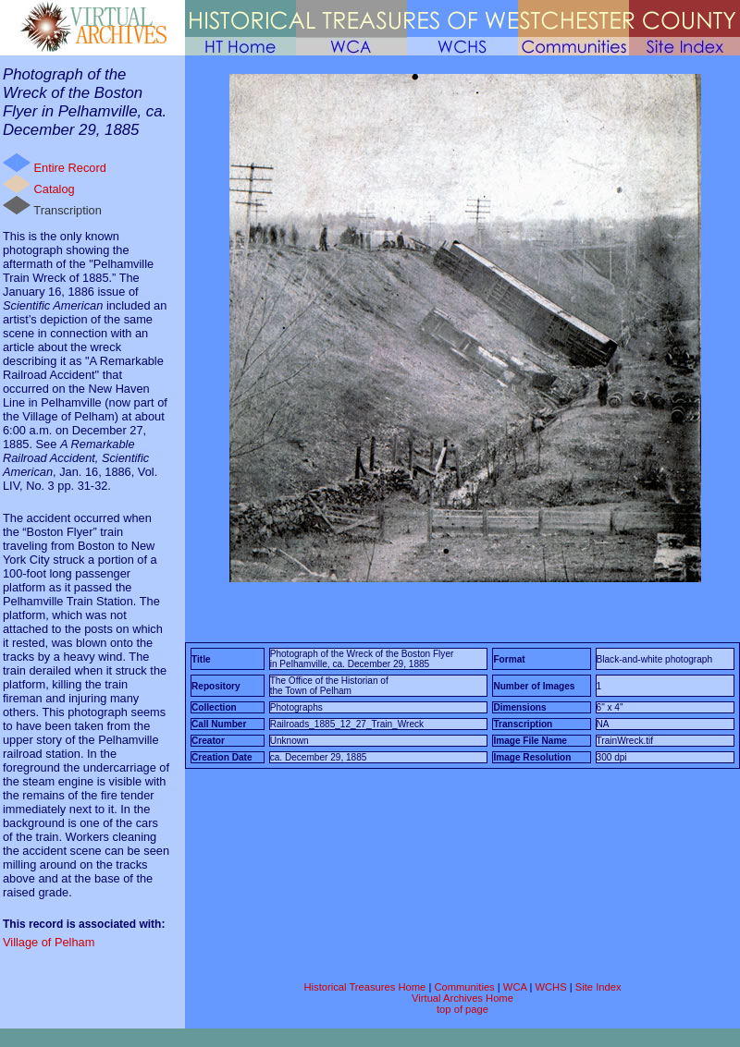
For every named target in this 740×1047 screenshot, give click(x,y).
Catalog (39, 185)
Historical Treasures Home (364, 986)
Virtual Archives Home (462, 998)
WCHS (550, 986)
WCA (514, 986)
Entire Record (54, 164)
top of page (462, 1009)
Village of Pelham (48, 942)
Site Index (598, 986)
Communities (464, 986)
